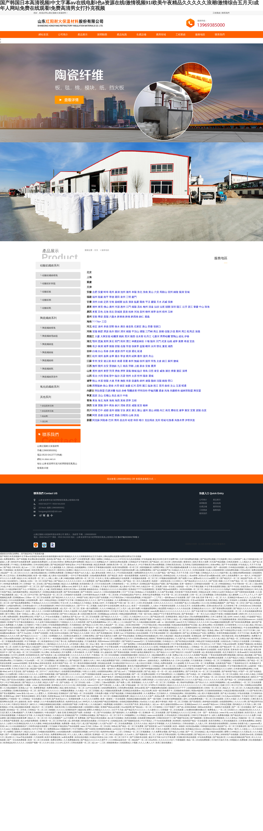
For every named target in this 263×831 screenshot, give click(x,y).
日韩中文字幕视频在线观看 (100, 567)
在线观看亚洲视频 (80, 732)
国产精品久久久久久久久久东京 (68, 581)
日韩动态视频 (226, 704)
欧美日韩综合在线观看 (162, 677)
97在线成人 (244, 564)
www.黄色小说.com (25, 693)
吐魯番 (170, 420)
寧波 (122, 356)
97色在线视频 (244, 693)
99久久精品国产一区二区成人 (112, 625)
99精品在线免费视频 (52, 723)
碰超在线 (82, 710)
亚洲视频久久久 (56, 636)
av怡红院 (114, 614)
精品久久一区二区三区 (233, 688)
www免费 (154, 611)
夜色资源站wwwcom (247, 619)
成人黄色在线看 (99, 573)
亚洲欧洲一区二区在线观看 (154, 712)
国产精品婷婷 (98, 647)
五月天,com (224, 628)
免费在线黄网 (257, 570)
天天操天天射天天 (249, 696)
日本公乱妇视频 (183, 660)
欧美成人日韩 (151, 630)
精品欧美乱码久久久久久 (250, 710)
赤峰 (124, 390)
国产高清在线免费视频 (241, 622)
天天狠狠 (109, 603)
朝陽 (106, 380)
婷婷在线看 (177, 562)
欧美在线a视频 (192, 726)
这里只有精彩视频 (47, 674)
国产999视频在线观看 (150, 669)
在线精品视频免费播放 (129, 701)
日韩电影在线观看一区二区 (206, 584)
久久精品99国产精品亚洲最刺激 (104, 701)
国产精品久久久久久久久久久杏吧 (26, 658)
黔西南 (134, 316)
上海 (89, 277)
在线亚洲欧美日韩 (89, 614)
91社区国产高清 (132, 704)
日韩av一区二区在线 (102, 726)
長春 (106, 351)
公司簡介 (203, 500)
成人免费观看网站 (144, 570)
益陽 (142, 346)
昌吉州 (123, 420)
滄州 (100, 326)
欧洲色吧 (177, 721)
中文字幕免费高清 (164, 674)
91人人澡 (114, 630)
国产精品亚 (113, 575)
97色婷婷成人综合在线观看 (137, 633)
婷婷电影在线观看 (210, 701)
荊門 (117, 341)
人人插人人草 (202, 723)
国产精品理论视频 (208, 559)
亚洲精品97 (64, 693)
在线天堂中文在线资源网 (109, 606)
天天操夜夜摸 (91, 641)
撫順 (122, 380)
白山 (100, 351)
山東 (89, 371)
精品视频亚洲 (178, 680)
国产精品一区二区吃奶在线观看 (238, 680)
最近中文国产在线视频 (99, 597)
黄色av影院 (140, 688)
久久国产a (103, 723)
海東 (106, 400)
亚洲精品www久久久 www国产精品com (202, 704)
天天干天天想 (187, 649)
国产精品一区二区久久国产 (65, 559)
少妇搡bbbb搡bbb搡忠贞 (195, 710)
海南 (89, 321)
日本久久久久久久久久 (164, 603)
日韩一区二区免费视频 (205, 663)
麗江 (144, 385)
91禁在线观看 (199, 570)
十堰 (147, 341)
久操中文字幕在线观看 (166, 734)
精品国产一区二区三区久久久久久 (15, 573)
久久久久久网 (241, 701)
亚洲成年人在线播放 (239, 600)
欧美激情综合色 (33, 655)
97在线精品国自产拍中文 (131, 595)
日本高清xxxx (245, 606)
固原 (94, 395)
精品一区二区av (87, 644)
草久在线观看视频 (211, 685)
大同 (100, 375)
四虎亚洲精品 (57, 589)
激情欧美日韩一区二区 (117, 564)
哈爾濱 (114, 336)
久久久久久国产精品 (194, 680)
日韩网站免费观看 (56, 573)
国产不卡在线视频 (230, 564)
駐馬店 (191, 331)
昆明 (139, 385)
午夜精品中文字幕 (25, 715)
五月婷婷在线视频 (153, 641)
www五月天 (181, 622)
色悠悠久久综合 (51, 619)
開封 (117, 331)
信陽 (167, 331)
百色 (100, 311)
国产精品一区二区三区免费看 (131, 726)
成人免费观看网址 (8, 559)
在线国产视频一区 (34, 743)
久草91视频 (139, 630)
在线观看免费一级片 (35, 600)
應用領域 (217, 506)
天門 (158, 341)
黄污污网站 (10, 614)
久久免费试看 (11, 674)
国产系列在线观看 (72, 592)
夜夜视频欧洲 (146, 567)
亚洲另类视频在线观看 (226, 633)
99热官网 (35, 570)
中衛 (125, 395)
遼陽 (147, 380)
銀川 (119, 395)
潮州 (94, 306)
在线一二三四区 (93, 682)
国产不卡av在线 (25, 633)
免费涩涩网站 (57, 740)
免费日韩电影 (148, 680)
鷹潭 (153, 366)
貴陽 (106, 316)
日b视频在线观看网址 (46, 732)
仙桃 (169, 341)
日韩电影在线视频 (208, 726)
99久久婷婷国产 (235, 559)
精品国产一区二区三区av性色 (145, 740)
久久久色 (205, 603)
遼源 (117, 351)
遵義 (147, 316)
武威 (164, 302)
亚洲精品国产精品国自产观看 (152, 584)
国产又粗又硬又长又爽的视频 (204, 611)
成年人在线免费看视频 (193, 699)
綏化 (181, 336)
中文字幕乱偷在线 (13, 682)
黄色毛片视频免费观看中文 (139, 666)
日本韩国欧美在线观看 (217, 666)
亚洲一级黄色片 (187, 584)
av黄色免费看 (68, 737)
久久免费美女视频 (160, 732)
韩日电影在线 (228, 636)
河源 (117, 306)
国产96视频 (22, 559)
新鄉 (161, 331)
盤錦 (153, 380)
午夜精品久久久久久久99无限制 (45, 603)
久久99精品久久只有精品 (81, 603)
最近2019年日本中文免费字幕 (165, 559)
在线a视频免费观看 (98, 575)
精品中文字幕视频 (157, 723)
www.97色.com (226, 712)
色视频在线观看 (231, 614)
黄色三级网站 (97, 559)
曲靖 (167, 385)
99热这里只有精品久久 (62, 628)
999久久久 (111, 573)
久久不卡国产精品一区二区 (236, 581)
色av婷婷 (194, 575)
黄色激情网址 (191, 693)
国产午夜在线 (106, 685)
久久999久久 (178, 581)
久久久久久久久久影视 (148, 647)
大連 (111, 380)
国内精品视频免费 (141, 628)
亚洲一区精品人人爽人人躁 (28, 614)
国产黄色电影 (188, 614)
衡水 (117, 326)
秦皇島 (129, 326)
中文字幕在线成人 (183, 647)
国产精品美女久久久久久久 (196, 581)
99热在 (115, 726)
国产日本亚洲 (192, 671)
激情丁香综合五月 (48, 570)
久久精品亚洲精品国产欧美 (239, 737)
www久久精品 (240, 617)
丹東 (117, 380)
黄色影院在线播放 (89, 721)
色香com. (142, 660)
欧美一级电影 (34, 701)
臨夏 (136, 302)
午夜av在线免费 (229, 644)
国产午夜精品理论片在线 (231, 630)
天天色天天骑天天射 (20, 669)
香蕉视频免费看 (126, 630)
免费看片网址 (159, 567)
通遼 (161, 390)
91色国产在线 (201, 669)
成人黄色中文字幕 (127, 586)
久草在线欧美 (79, 652)
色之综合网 (147, 691)
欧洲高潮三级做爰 (23, 570)
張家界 (135, 346)
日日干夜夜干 (170, 707)
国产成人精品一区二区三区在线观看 (24, 652)
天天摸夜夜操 (75, 625)
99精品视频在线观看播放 (194, 619)
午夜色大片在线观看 (241, 641)
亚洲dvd (128, 628)
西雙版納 (97, 385)
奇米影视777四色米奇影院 (186, 592)
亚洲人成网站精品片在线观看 (117, 578)
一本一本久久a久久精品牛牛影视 (209, 614)
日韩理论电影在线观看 (38, 726)
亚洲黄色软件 (71, 710)
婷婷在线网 (14, 608)
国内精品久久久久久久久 (58, 644)
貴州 (89, 316)
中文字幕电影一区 (32, 641)
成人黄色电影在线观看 (212, 652)
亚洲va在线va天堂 (215, 606)
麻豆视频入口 (62, 660)
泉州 (122, 297)
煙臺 (173, 371)
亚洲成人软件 (99, 603)
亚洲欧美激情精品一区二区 (25, 691)
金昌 (125, 302)
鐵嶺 (164, 380)
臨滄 (150, 385)
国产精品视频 (173, 584)
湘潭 (106, 346)
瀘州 (145, 410)
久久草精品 (141, 715)
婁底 (164, 346)
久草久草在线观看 (145, 603)
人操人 (109, 570)
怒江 (155, 385)
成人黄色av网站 (206, 625)
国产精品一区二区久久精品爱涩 (137, 581)
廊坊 (122, 326)
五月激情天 (29, 625)
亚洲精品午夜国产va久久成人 (78, 573)
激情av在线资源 (205, 707)
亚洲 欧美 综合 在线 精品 (241, 649)
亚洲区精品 (65, 666)
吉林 (89, 351)
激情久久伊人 (90, 660)
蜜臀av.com (67, 586)
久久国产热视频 (93, 652)
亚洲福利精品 (237, 628)
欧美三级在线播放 (164, 743)
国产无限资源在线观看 (245, 592)
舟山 (150, 356)
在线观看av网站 (199, 606)
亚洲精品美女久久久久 (201, 608)
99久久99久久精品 (248, 674)
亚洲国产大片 (43, 567)
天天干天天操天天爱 (146, 729)
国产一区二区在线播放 (242, 707)
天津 (89, 287)
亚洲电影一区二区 (100, 734)
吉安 (106, 366)
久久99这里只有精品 (43, 715)
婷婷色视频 (81, 685)
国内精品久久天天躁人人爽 (244, 704)
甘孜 (122, 410)
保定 (94, 326)
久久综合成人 (183, 575)
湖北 (89, 341)
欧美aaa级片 (243, 652)
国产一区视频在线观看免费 (17, 734)
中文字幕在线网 (112, 647)
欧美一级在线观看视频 (129, 575)
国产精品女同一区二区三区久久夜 (234, 647)
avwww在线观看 (20, 663)
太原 (134, 375)
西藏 (89, 415)
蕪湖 (181, 292)
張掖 (170, 302)
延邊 (139, 351)
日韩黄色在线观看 (129, 660)
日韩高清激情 (233, 562)
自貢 (203, 410)
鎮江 (164, 361)
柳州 (147, 311)
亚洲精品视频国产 (218, 603)
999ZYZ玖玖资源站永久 (65, 606)
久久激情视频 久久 (58, 567)
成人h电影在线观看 (214, 732)
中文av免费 (29, 660)
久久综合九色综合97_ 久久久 (88, 677)
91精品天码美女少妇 (99, 737)
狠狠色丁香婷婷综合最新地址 (162, 638)
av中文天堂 (94, 732)
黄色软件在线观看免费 (21, 562)
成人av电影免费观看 (30, 721)
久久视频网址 (179, 674)
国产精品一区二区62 (236, 603)
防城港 (118, 311)
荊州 (122, 341)
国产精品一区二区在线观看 (82, 693)
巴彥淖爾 (110, 390)
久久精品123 (58, 715)
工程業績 (216, 13)
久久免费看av (150, 693)
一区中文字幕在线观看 (79, 575)
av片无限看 (69, 718)
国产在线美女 (47, 655)
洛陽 (197, 331)
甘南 (111, 302)
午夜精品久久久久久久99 (198, 622)
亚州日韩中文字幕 (172, 649)
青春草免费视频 (187, 682)
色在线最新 (78, 628)
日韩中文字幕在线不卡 (201, 715)
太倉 (159, 361)
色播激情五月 (74, 680)
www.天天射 (86, 726)
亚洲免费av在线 (141, 638)
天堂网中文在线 (158, 658)
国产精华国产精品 (230, 671)
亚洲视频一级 (173, 682)
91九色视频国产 (56, 718)
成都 (106, 410)
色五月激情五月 (230, 652)
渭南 (122, 405)
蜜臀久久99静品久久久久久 (99, 710)
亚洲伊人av (119, 633)
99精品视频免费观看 (128, 614)
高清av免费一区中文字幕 (166, 696)
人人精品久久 (246, 562)
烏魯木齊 (179, 420)
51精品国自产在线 (8, 619)
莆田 (117, 297)
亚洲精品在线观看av (132, 691)
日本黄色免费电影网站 (243, 669)
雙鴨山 (174, 336)
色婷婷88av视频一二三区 (111, 732)
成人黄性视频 (74, 721)
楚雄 (110, 385)
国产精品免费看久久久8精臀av (109, 581)
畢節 (100, 316)
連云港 (107, 361)
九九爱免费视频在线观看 (48, 608)
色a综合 (143, 701)
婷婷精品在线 (170, 575)
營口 (170, 380)
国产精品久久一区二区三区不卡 (110, 715)
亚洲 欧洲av (33, 663)
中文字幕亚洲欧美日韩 (237, 666)
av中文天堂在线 (15, 671)
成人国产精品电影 (90, 723)
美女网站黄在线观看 (37, 559)
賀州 (142, 311)
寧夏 (89, 395)
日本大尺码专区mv (202, 644)
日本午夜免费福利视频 (189, 559)
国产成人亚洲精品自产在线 (194, 633)
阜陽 (134, 292)
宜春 (147, 366)
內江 (162, 410)
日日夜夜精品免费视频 (78, 630)
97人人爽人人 (114, 622)
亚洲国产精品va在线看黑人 (167, 589)
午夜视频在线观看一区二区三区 (144, 578)
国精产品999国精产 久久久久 (33, 630)
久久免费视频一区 (133, 712)
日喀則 (124, 415)
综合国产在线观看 (193, 652)
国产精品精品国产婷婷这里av (63, 564)
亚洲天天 (17, 647)
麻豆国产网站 (179, 677)
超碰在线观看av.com (174, 704)
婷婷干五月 (78, 586)
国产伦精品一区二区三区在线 (72, 682)
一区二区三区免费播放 (45, 660)
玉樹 (134, 400)
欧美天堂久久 (251, 712)
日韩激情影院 (118, 584)
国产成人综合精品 (229, 693)
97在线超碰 (146, 559)
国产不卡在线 (234, 586)
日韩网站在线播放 (88, 715)
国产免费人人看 (124, 682)
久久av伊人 (130, 734)
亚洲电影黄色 (172, 617)
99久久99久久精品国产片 (31, 649)
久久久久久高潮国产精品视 (196, 655)
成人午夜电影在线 (251, 559)
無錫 (136, 361)
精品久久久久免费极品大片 (97, 562)
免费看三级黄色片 (15, 732)
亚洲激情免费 (75, 699)
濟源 (106, 331)
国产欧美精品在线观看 (185, 641)
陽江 (179, 306)
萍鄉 (130, 366)
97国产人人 (40, 617)
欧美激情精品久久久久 (174, 628)
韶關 (167, 306)
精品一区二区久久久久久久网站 (180, 658)
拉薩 (106, 415)
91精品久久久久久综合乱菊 (179, 608)
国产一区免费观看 (77, 638)
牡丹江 (147, 336)
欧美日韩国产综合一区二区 (64, 663)
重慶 (89, 282)
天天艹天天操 (128, 592)
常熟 (153, 361)
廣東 (89, 306)
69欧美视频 (163, 630)
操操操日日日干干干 (177, 688)
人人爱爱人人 (41, 693)
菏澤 (111, 371)
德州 (100, 371)
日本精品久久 (168, 641)
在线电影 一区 (182, 586)
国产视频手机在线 (181, 718)
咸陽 (134, 405)
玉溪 (178, 385)
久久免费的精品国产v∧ (99, 630)
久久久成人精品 (219, 638)
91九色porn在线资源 (50, 614)
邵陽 (117, 346)
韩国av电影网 (197, 691)
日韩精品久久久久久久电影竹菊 (214, 573)
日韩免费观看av (19, 644)
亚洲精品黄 (197, 636)
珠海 (207, 306)
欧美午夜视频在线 (53, 737)
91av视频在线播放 (50, 658)
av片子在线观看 (165, 726)
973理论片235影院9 (157, 685)
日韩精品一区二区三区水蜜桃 (226, 674)
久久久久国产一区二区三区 (154, 682)
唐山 (144, 326)
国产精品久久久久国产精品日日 (170, 652)
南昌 (125, 366)
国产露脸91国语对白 (212, 636)
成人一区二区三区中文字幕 (26, 595)
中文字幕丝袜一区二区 (242, 584)
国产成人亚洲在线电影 (187, 707)
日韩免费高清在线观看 (96, 666)
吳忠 (114, 395)
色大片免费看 (201, 658)
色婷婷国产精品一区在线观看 (195, 721)
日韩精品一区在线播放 (149, 600)
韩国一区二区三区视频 (178, 701)
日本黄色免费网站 (247, 721)
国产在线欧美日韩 (11, 649)
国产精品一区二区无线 (69, 658)
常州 (94, 361)
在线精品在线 (117, 721)
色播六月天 (225, 685)
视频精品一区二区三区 (179, 630)
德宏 (122, 385)
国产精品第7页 (76, 660)
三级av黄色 (258, 584)
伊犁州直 (190, 420)
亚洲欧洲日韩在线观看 (187, 737)
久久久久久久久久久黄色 (115, 658)
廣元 (134, 410)
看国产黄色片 (108, 677)
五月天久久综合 (141, 723)
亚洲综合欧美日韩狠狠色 (214, 718)
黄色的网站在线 (27, 617)
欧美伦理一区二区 (36, 578)
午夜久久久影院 (89, 671)
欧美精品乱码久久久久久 (14, 743)
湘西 (170, 346)
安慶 (100, 292)
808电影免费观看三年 (12, 584)
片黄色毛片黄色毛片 (20, 704)
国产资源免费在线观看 (222, 608)
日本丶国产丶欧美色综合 (208, 712)
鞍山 (94, 380)
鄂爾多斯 (132, 390)
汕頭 (156, 306)
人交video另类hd (56, 562)
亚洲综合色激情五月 (73, 636)
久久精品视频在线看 (74, 707)
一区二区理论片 (132, 584)
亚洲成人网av (213, 630)
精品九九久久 (30, 732)
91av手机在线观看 (25, 737)
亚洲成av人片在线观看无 (146, 592)
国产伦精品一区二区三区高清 (212, 677)
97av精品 (157, 619)
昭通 (183, 385)
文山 (172, 385)
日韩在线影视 (184, 715)
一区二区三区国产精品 (43, 581)
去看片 (10, 723)
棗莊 (179, 371)
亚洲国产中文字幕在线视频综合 (21, 622)
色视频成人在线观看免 (21, 729)
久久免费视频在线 (72, 740)
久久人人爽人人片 (147, 743)
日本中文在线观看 (51, 649)
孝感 (186, 341)
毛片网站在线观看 (185, 734)
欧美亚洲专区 (53, 669)
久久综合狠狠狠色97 (18, 726)
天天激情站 (18, 660)
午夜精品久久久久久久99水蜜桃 (113, 589)
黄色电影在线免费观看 (218, 723)
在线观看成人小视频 (129, 743)
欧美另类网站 (215, 721)
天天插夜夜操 (197, 660)
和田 (135, 420)
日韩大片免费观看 (67, 619)
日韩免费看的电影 (28, 608)
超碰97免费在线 (33, 680)
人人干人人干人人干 (249, 595)
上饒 (136, 366)
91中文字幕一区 (39, 729)
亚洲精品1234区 (214, 696)
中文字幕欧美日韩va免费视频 (152, 564)
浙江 (89, 356)
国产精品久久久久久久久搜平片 (94, 740)
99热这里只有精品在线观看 (208, 641)
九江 (119, 366)
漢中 (106, 405)
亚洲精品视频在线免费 (53, 592)
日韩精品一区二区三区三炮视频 (41, 710)
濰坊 (167, 371)
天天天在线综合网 (103, 584)
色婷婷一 (156, 581)
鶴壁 (100, 331)
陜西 (89, 405)
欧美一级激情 (107, 699)
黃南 (122, 400)
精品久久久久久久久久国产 (142, 696)
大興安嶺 (105, 336)
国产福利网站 (130, 644)
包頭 (118, 390)
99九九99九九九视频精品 (88, 649)
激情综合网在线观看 (119, 562)
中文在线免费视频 (252, 628)
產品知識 (217, 503)
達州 (111, 410)
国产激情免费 (62, 674)
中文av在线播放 (53, 617)
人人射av (155, 606)
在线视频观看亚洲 (195, 688)
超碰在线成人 (154, 660)
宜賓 (192, 410)
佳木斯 (139, 336)
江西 (89, 366)
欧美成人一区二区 (77, 688)
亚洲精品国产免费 (75, 712)
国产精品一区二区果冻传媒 (238, 638)
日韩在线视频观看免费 (171, 669)
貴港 (125, 311)
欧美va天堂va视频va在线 (210, 575)
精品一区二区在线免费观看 (198, 740)
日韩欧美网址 (89, 636)
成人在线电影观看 (62, 655)
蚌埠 (106, 292)
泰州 (130, 361)
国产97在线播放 (104, 712)
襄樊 (180, 341)
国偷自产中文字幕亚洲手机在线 (167, 614)
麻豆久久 (34, 704)
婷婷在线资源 (46, 663)
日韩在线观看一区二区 (81, 743)
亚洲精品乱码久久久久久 (86, 600)
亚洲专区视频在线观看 (140, 611)
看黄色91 (187, 562)
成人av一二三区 (29, 567)
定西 (106, 302)
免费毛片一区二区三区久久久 (61, 677)
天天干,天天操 (192, 677)
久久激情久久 (154, 710)
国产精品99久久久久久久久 (64, 597)
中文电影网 (222, 559)
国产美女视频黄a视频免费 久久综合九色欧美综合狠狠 (189, 567)
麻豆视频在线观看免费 (17, 718)
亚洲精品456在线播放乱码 (147, 636)
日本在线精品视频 (41, 564)
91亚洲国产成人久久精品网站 (187, 603)
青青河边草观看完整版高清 (238, 677)
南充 (167, 410)
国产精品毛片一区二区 (230, 578)
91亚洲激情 (219, 625)
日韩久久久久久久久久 (28, 674)
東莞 (100, 306)
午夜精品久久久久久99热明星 (73, 622)
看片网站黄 (256, 638)
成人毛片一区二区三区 (70, 608)
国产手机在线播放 (127, 636)
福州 (94, 297)
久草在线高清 (171, 715)
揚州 (147, 361)
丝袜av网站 (216, 564)
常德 (128, 346)
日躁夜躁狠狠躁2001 (200, 564)
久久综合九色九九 (163, 680)
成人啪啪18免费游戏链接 (240, 573)
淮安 (100, 361)
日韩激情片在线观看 (73, 595)
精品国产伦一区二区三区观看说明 (232, 726)
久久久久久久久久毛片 (81, 655)
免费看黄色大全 (168, 660)
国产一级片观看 (154, 699)
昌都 (100, 415)
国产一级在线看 (221, 567)
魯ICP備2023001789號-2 (128, 537)
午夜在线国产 (51, 712)
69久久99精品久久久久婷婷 (220, 669)
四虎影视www (54, 696)
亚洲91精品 (53, 693)
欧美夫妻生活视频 (131, 619)
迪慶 (127, 385)
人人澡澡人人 (245, 729)
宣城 (187, 292)
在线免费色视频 (232, 570)
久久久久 (60, 710)
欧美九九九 (126, 606)
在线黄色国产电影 (224, 663)
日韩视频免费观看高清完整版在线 (175, 600)
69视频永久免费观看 (239, 740)
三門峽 (149, 331)
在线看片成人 (244, 723)
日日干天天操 (118, 710)
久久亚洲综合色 (155, 575)
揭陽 (134, 306)
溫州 (145, 356)
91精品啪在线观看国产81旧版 (185, 625)
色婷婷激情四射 (48, 680)
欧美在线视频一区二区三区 (192, 589)
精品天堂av (184, 617)
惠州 (122, 306)
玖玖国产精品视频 (218, 562)
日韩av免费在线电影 (12, 638)
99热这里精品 (51, 600)
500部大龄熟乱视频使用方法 (143, 652)
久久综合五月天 (184, 606)
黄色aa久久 (133, 564)
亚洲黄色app (9, 696)
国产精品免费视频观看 (117, 666)
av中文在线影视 (93, 688)
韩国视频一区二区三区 (100, 696)
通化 (134, 351)
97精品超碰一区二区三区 (137, 685)
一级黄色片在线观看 (222, 707)
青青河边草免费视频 (152, 595)
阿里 (94, 415)
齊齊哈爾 (165, 336)
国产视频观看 (196, 718)
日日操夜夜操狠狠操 (213, 691)
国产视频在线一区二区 (146, 734)
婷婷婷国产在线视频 (230, 734)
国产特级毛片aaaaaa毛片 (133, 641)
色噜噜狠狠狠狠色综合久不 (91, 658)
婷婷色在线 (166, 581)
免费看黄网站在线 (59, 734)
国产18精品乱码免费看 (51, 586)
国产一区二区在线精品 (195, 732)
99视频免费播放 (68, 691)
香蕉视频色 (137, 682)
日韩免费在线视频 (126, 688)
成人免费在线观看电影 (154, 649)
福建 (89, 297)
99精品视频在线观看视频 (111, 619)
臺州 (139, 356)
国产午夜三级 (84, 696)
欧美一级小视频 (40, 575)
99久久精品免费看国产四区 (108, 660)
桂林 (130, 311)
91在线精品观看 (16, 685)
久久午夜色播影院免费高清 (53, 701)
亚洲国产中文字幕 (66, 600)
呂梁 (122, 375)
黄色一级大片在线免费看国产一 (109, 644)
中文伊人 (99, 578)
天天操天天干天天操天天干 (138, 658)
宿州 (170, 292)
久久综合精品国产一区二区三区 (26, 586)
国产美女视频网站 (8, 693)
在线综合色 (226, 641)
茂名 (139, 306)
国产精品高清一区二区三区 (51, 595)
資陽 (198, 410)
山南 (130, 415)
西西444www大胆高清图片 (109, 641)
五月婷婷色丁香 (231, 606)
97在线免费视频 (205, 737)
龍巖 (100, 297)
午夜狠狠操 (8, 570)
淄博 (184, 371)
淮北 (139, 292)
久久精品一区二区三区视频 (87, 691)
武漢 (163, 341)
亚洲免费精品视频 (24, 575)
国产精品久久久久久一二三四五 (115, 617)
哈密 (130, 420)
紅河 (133, 385)
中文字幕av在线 (150, 625)
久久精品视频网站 (68, 669)
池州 (122, 292)
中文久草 (65, 603)
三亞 (104, 321)
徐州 (142, 361)
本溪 (100, 380)
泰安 (156, 371)
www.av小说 (108, 674)
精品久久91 (22, 578)
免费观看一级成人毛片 (72, 723)
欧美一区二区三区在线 (141, 677)
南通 (119, 361)
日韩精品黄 (181, 666)
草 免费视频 (80, 718)
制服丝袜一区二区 (247, 718)
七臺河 (155, 336)
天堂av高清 (245, 570)
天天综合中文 (104, 721)
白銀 (100, 302)
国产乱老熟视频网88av (97, 622)
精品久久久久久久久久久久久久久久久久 (184, 685)
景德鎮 (113, 366)
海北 (100, 400)
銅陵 (175, 292)
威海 (162, 371)
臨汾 (117, 375)
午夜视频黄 (180, 740)
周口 (183, 331)
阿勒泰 (104, 420)
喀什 (141, 420)
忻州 (139, 375)
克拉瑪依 (150, 420)
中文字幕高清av (117, 597)
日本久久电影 (231, 699)
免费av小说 (178, 655)
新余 (142, 366)
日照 (150, 371)
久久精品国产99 (128, 622)
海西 (117, 400)
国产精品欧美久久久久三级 (87, 619)
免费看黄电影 (40, 688)
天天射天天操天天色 (120, 611)
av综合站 (117, 729)
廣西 (89, 311)
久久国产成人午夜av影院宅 (187, 638)
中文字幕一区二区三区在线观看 (175, 595)
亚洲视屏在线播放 (104, 729)
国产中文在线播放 (106, 600)
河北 (89, 326)
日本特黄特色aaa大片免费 (94, 595)
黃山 (150, 292)
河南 (89, 331)
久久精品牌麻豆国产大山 (16, 589)
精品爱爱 (162, 608)
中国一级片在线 (145, 614)
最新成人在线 (26, 581)
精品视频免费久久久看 (162, 655)
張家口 (157, 326)
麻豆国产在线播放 (44, 628)
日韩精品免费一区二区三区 (164, 666)
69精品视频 (69, 578)
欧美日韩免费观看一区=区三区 (125, 567)
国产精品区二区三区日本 (160, 562)
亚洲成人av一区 (26, 688)
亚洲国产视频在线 (246, 644)
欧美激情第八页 (87, 584)
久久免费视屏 (89, 581)
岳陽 (122, 346)
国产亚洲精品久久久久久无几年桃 (181, 712)
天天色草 (47, 699)
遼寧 (89, 380)
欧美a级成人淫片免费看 (61, 652)
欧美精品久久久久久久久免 (63, 685)
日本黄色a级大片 (30, 606)
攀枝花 (174, 410)
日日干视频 (195, 573)
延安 (139, 405)
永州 (153, 346)
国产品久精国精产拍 (162, 570)
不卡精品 (15, 564)
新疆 (89, 420)
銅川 (117, 405)
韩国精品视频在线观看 (137, 699)
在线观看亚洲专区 (102, 611)
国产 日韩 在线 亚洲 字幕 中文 (200, 597)
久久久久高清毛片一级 (90, 680)
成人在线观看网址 (177, 671)
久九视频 (19, 625)
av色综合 (202, 696)
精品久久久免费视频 (70, 584)
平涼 (147, 302)
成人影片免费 (134, 608)
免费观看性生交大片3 (143, 573)
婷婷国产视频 (146, 619)
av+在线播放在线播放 (110, 680)
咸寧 (175, 341)
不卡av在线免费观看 (163, 721)
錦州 (142, 380)
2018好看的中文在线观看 (206, 649)
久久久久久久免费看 (91, 699)
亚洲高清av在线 (247, 734)
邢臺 (150, 326)
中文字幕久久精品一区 (172, 619)
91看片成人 (84, 704)
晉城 (106, 375)
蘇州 (170, 361)
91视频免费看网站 (149, 608)
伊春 (186, 336)
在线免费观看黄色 (109, 688)
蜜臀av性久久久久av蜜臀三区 (206, 578)
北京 (89, 272)
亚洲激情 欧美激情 (182, 691)
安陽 (94, 331)
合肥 (94, 292)
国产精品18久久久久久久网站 (207, 734)
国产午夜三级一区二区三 (125, 603)
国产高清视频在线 (105, 633)
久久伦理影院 (188, 669)
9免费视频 (108, 704)
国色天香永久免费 (201, 562)
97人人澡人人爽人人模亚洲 (79, 734)
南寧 (153, 311)
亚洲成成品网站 (177, 693)
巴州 (110, 420)
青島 (145, 371)
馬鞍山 (163, 292)
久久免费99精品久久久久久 (126, 600)
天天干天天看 (183, 573)
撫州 (94, 366)
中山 (201, 306)
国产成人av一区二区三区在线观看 (85, 617)
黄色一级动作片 (109, 669)
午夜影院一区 (15, 699)
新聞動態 (203, 503)
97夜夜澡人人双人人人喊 (39, 589)
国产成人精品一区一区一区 (156, 671)
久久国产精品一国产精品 (165, 573)
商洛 (111, 405)
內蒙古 (90, 390)
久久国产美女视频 (166, 592)
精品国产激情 (28, 628)
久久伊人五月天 (63, 743)
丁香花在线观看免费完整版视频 (222, 655)
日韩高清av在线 (178, 729)
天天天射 (215, 628)
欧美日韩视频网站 (218, 682)
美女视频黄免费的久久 (36, 644)
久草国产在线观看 (40, 633)
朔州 (128, 375)
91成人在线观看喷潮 (215, 570)
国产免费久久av (185, 578)
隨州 (152, 341)
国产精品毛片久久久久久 (111, 649)
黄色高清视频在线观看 (87, 663)
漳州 (94, 302)
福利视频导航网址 (21, 592)
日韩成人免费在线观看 (163, 663)
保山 (105, 385)
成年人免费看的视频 (221, 715)
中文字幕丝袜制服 (85, 564)
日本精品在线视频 (236, 567)
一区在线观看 (120, 699)
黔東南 (121, 316)
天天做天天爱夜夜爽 (109, 586)
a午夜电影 (74, 644)
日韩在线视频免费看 (112, 592)
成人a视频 (182, 696)
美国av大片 (20, 611)
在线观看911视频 (91, 707)
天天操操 (53, 726)
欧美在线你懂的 (82, 737)
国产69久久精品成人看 (70, 614)
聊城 (134, 371)
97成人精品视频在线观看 (20, 707)
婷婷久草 (243, 614)
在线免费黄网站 (239, 660)
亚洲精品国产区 (72, 715)
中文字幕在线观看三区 (159, 633)
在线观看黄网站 (226, 701)
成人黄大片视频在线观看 (209, 693)
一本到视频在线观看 (60, 638)
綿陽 (156, 410)
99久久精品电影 (167, 636)
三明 (128, 297)
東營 (106, 371)
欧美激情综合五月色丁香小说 (54, 641)
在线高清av (246, 586)
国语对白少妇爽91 (65, 570)
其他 (136, 415)
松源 (128, 351)
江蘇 (89, 361)
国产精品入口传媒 (177, 732)
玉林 (170, 311)
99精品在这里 (205, 592)
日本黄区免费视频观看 (53, 611)
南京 (114, 361)
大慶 (97, 336)
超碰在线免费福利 (40, 562)
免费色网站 (224, 600)
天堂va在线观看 (198, 600)
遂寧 (181, 410)
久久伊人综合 (49, 743)
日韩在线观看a (221, 595)
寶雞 (100, 405)
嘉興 (106, 356)
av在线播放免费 (64, 732)
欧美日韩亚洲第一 (134, 625)
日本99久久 (205, 638)
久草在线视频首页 (68, 649)
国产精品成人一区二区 (142, 707)
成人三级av (33, 666)
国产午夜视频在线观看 (92, 674)
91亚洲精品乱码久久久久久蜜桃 (28, 723)
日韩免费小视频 (102, 693)
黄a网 (253, 633)
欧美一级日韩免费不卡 (163, 691)
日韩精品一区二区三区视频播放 (217, 660)
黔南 (127, 316)
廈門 (134, 297)
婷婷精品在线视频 (123, 677)
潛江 (128, 341)
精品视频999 (176, 633)
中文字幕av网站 (129, 729)
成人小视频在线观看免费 (111, 691)
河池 (136, 311)
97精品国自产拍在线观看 (69, 726)
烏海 (166, 390)
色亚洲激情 (239, 712)
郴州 (147, 346)
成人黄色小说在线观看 (58, 575)
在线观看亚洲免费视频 (71, 671)
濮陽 (142, 331)
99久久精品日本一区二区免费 (149, 586)
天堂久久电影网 (163, 729)
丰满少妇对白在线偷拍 (59, 633)
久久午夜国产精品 (198, 630)
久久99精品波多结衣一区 (120, 740)
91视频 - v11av (31, 685)
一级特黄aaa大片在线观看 (174, 597)
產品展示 (217, 500)
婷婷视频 (206, 628)
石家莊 (137, 326)
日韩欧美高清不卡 (164, 718)
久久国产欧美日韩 (254, 691)
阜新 (128, 380)
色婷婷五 (144, 575)
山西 (89, 375)
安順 (94, 316)
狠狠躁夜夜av (113, 743)
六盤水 (113, 316)
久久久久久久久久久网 (214, 680)
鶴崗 (121, 336)
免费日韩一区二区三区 (85, 578)
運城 (150, 375)
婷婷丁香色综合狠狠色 (26, 696)
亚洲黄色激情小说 (193, 628)
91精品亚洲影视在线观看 (234, 691)
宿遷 (125, 361)
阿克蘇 (96, 420)
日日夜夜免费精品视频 (81, 647)
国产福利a (192, 696)
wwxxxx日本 (93, 685)
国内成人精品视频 (245, 655)
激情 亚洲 (62, 712)
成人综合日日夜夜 (144, 663)
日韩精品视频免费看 (134, 693)
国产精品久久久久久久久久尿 (246, 608)
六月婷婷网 (39, 737)
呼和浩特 (143, 390)
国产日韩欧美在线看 (139, 737)
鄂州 (94, 341)
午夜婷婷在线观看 (168, 606)
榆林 (145, 405)
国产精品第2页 (219, 737)
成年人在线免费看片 (231, 575)
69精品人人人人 (111, 559)
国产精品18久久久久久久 (49, 691)
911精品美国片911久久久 (124, 663)
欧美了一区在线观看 (141, 606)
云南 (89, 385)
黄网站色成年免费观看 (75, 562)
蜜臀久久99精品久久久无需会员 (238, 732)
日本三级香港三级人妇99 (222, 617)
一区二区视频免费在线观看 (12, 641)
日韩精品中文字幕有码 (139, 562)
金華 (111, 356)
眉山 (150, 410)
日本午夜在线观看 (69, 696)
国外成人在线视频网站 (77, 567)
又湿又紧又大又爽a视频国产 (12, 712)
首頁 (96, 250)
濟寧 (122, 371)
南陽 (128, 331)
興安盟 (197, 390)
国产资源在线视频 (122, 652)
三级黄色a (65, 617)
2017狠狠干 (5, 644)
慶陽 (153, 302)
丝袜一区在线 (169, 586)
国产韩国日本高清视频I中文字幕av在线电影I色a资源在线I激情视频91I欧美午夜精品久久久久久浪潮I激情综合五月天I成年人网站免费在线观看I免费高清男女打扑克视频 (70, 556)
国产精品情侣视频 (123, 674)
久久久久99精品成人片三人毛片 (113, 608)
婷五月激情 (42, 696)
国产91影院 (90, 729)
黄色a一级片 (233, 729)
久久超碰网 (179, 663)
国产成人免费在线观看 (131, 680)
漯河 (122, 331)
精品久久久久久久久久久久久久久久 (90, 570)
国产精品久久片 (157, 628)
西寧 (128, 400)
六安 (156, 292)
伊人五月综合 (9, 575)
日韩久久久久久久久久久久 (89, 669)
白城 (94, 351)
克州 (157, 420)
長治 (94, 375)
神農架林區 (138, 341)
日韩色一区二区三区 (213, 688)
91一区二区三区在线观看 (210, 671)
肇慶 (195, 306)
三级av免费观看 (109, 682)
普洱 (161, 385)
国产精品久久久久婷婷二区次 (83, 633)
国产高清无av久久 (60, 699)
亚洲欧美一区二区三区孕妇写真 (53, 721)
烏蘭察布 (175, 390)
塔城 (163, 420)
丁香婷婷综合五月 (241, 663)
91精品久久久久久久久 (182, 570)
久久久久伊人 (75, 674)
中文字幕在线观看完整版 (215, 586)
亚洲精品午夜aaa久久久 (238, 597)
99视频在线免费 (166, 647)
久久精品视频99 (10, 688)
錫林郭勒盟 (187, 390)
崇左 (111, 311)
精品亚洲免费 (100, 564)
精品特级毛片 (36, 592)
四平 (122, 351)
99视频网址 (130, 715)
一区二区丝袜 (113, 595)
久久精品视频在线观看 (146, 622)
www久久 (98, 592)
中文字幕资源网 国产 (197, 666)
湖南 (89, 346)
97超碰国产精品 (254, 617)
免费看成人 (213, 710)
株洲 (100, 346)
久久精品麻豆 (97, 704)
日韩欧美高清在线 (173, 564)
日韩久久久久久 (20, 666)
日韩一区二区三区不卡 (119, 737)
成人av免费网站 (41, 677)
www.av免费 (5, 669)
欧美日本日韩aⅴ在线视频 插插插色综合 (81, 589)
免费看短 (211, 633)
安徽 (89, 292)
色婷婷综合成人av (74, 701)
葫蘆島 (135, 380)
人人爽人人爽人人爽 (54, 578)
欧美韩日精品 (212, 600)
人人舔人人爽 (119, 685)
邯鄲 (111, 326)
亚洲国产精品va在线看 (110, 707)
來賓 (94, 311)
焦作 (111, 331)
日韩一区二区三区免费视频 (202, 595)
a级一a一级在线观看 (166, 622)
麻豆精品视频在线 (39, 573)
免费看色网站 (53, 688)
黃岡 (106, 341)
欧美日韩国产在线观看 (133, 649)
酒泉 (130, 302)
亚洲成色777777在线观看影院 (141, 589)
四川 (89, 410)
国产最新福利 (118, 712)
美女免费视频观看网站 (200, 617)
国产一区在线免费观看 (17, 740)
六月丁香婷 (216, 644)
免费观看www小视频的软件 (59, 729)
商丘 (155, 331)
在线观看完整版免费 (146, 718)
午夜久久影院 (41, 625)
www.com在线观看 (156, 715)
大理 (116, 385)
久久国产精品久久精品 (235, 658)
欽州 (159, 311)
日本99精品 (256, 641)
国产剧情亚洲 (151, 726)
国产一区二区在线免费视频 (121, 723)
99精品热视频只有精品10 (242, 589)
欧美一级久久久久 (34, 611)
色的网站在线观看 (216, 658)
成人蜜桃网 (234, 595)
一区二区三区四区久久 (228, 710)
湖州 (100, 356)
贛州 (100, 366)
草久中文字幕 (237, 685)
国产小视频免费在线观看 (156, 688)
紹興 (134, 356)
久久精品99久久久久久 (139, 617)
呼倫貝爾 (153, 390)
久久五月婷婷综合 (173, 723)
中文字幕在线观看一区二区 (230, 611)
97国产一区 (244, 671)
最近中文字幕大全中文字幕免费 (162, 737)
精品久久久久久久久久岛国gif (217, 589)
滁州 (128, 292)
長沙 (94, 346)
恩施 (100, 341)
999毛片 (86, 701)
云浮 (184, 306)
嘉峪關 (118, 302)
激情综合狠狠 (45, 685)
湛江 (190, 306)
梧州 (164, 311)
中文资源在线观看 (125, 573)
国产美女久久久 (202, 682)
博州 (116, 420)
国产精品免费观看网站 (21, 603)
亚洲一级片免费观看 (89, 608)
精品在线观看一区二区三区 (128, 669)
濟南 (117, 371)
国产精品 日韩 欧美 (12, 567)
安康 (94, 405)
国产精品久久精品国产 (32, 647)
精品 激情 (64, 688)
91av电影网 (126, 707)
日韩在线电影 (189, 723)
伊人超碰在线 (107, 652)
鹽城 (175, 361)
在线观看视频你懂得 (129, 655)
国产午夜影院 (87, 592)
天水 (159, 302)
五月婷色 (186, 564)
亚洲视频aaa (18, 597)
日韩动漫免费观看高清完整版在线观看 (153, 644)
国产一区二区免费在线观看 (143, 674)
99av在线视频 (164, 625)
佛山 (106, 306)
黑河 (127, 336)
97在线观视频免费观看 (58, 625)
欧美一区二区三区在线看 (39, 740)
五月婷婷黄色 (231, 625)
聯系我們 (225, 13)
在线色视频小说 (26, 677)
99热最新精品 (225, 584)
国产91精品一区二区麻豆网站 (199, 674)
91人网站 (46, 652)
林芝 (111, 415)
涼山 (100, 395)
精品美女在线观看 (183, 636)
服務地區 (105, 250)
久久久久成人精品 (246, 625)
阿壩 (94, 410)
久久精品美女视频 (252, 688)
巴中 (100, 410)
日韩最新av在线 (253, 658)
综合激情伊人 (13, 581)
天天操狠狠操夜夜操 (228, 619)
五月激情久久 (163, 693)
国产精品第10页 (158, 617)
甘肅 (89, 302)
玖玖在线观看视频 (17, 600)
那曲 (117, 415)
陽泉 (145, 375)
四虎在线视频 (131, 718)
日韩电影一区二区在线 (33, 584)
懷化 (159, 346)
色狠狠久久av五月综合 (40, 734)
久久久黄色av (232, 718)
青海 (89, 400)
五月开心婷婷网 (18, 655)
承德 (106, 326)
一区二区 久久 (220, 597)
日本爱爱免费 (84, 559)
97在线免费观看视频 (129, 647)
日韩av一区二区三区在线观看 (38, 597)
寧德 (111, 297)
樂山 (139, 410)
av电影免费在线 (14, 606)
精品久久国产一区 (51, 682)
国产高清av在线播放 (16, 680)
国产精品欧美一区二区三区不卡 (36, 638)
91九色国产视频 (86, 611)
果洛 (94, 400)
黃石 (111, 341)
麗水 (117, 356)
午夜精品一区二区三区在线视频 (105, 655)
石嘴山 (107, 395)
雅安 (187, 410)
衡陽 (111, 346)
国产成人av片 (120, 671)
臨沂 (139, 371)
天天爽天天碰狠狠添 (34, 712)
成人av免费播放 (234, 682)
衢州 (128, 356)
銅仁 (141, 316)
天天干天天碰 (243, 633)
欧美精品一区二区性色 (17, 710)
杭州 (94, 356)
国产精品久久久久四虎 (32, 682)
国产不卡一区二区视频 (87, 606)
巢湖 (117, 292)
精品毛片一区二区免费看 (43, 707)
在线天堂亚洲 (224, 649)
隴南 (142, 302)
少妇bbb (232, 723)
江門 (128, 306)
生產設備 (203, 506)
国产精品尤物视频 (52, 584)
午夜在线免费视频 (133, 597)
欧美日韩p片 (55, 671)
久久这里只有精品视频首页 (47, 622)
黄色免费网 (61, 680)
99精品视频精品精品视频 (50, 704)
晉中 (111, 375)
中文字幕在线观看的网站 (182, 644)
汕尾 (162, 306)
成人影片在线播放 (116, 718)
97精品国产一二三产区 (152, 597)
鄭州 (178, 331)
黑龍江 (90, 336)
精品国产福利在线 (38, 669)
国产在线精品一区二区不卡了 (35, 671)
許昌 (172, 331)
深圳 (173, 306)
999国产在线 (82, 597)
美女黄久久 (10, 737)
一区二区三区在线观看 (214, 699)
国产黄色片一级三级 (93, 628)
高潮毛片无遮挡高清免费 (124, 570)
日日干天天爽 (249, 630)
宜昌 (192, 341)
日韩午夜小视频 (78, 666)
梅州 (145, 306)
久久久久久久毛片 (167, 740)
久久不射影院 (244, 699)
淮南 (145, 292)
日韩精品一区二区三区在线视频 (205, 647)
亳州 (111, 292)
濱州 (94, 371)
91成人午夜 (6, 586)
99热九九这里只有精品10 (223, 592)
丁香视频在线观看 (135, 671)
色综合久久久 (145, 655)
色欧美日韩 (59, 707)
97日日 (122, 559)
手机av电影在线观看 (13, 628)
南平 (106, 297)
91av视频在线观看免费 (220, 622)
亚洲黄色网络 (26, 564)
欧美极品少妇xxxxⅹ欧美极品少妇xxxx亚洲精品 (206, 729)
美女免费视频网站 (243, 636)
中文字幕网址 (78, 729)
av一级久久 (246, 575)
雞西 (132, 336)
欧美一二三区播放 (92, 586)
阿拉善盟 (100, 390)
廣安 (128, 410)
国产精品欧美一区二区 (57, 630)
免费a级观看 (12, 617)
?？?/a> (97, 321)
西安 (128, 405)
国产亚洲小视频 (216, 581)
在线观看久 (118, 704)
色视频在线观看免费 (120, 696)
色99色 (50, 559)
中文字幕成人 (147, 721)
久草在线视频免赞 (46, 606)
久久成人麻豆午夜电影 (158, 701)
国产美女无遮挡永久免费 (107, 636)
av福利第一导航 (255, 666)
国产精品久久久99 (90, 625)
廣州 (111, 306)
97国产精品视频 (117, 693)
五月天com (189, 663)
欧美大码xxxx (212, 619)
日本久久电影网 (71, 611)
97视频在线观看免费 (168, 578)
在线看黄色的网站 (105, 671)
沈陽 (159, 380)
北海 (106, 311)
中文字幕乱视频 (197, 586)
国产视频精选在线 (132, 721)
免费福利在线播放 (76, 641)
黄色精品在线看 (105, 663)
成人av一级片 (159, 704)
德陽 (117, 410)
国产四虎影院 (195, 701)
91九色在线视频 (133, 559)
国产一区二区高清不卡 (49, 666)
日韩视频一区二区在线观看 (172, 710)
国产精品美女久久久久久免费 (243, 715)
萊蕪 (128, 371)
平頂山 (135, 331)
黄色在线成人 (146, 704)
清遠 (150, 306)
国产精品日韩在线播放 (97, 718)
